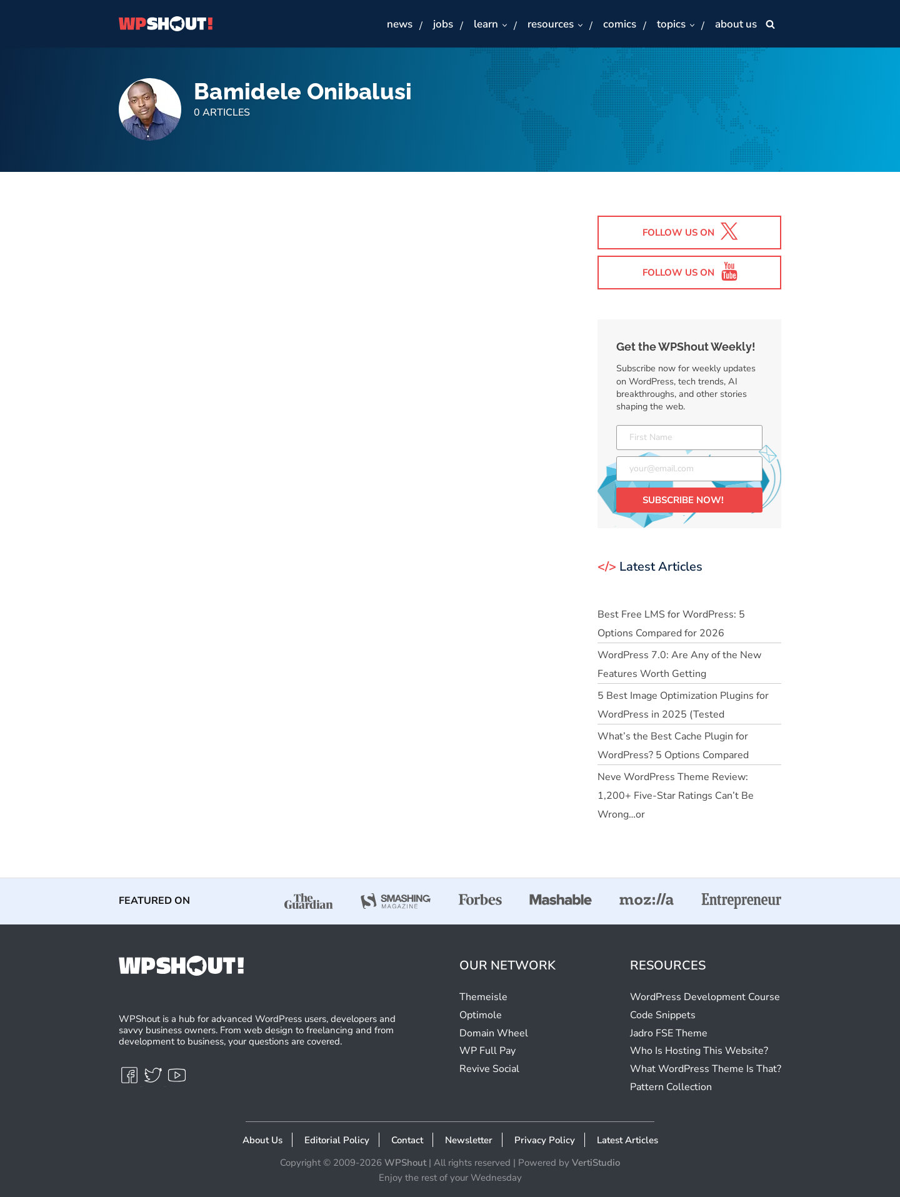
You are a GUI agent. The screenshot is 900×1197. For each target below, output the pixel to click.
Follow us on (690, 231)
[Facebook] (130, 1080)
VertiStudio (596, 1162)
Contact (407, 1140)
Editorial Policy (336, 1140)
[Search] (770, 24)
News (399, 24)
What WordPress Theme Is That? (705, 1069)
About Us (736, 24)
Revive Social (489, 1069)
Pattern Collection (671, 1087)
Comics (619, 24)
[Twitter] (154, 1080)
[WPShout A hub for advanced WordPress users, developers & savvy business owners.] (165, 23)
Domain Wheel (493, 1033)
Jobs (443, 24)
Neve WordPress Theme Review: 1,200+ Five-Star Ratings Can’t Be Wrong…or (676, 796)
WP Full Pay (487, 1051)
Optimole (480, 1015)
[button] (504, 25)
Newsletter (468, 1140)
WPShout (405, 1162)
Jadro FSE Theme (669, 1033)
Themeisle (483, 997)
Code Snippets (663, 1015)
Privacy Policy (544, 1140)
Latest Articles (627, 1140)
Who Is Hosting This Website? (699, 1051)
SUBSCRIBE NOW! (683, 500)
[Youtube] (177, 1080)
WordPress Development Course (705, 997)
